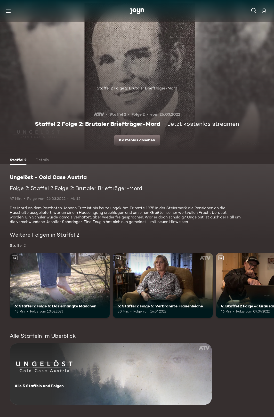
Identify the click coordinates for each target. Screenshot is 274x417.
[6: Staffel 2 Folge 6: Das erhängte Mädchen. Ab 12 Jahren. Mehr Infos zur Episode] (60, 285)
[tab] (18, 160)
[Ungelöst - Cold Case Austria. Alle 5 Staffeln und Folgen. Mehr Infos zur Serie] (111, 374)
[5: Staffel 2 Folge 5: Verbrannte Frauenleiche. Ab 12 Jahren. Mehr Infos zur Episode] (163, 285)
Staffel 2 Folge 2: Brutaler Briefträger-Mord (137, 88)
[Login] (264, 11)
